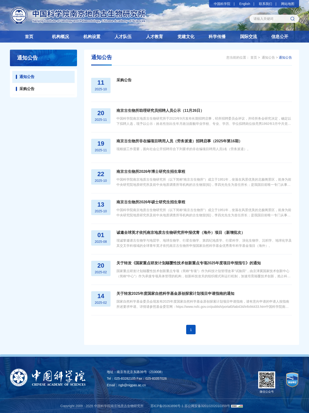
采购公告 (26, 89)
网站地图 (287, 4)
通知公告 (26, 77)
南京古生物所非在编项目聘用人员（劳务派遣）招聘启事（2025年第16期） (178, 141)
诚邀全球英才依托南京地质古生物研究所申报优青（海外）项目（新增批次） (179, 232)
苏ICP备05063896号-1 (167, 406)
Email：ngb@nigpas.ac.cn (126, 385)
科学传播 (217, 36)
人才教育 (154, 36)
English (244, 4)
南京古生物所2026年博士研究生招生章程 (149, 172)
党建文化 (185, 36)
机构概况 (60, 36)
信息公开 (279, 36)
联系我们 (265, 4)
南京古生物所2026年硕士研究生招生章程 (149, 202)
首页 (29, 36)
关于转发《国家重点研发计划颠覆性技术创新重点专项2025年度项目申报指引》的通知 (187, 263)
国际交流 (248, 36)
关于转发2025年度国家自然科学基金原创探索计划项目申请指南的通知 (174, 293)
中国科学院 (222, 4)
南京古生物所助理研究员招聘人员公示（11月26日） (159, 111)
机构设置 (91, 36)
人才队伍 (123, 36)
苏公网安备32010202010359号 (207, 406)
